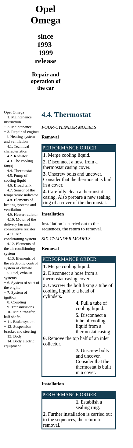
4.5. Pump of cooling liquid (15, 178)
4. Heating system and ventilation (19, 139)
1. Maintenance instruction (18, 119)
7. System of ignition (15, 294)
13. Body (14, 336)
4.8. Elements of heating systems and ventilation (20, 205)
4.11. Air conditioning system (20, 236)
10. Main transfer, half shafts (19, 314)
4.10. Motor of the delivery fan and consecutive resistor (20, 224)
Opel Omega (14, 112)
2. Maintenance (19, 126)
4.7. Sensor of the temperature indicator (21, 192)
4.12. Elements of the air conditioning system (19, 248)
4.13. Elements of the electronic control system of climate (21, 263)
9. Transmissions (20, 307)
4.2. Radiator (17, 156)
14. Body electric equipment (19, 343)
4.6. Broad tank (19, 185)
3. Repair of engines (23, 131)
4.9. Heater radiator (22, 214)
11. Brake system (20, 321)
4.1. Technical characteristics (16, 148)
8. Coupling (16, 302)
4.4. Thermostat (19, 170)
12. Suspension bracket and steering (20, 329)
